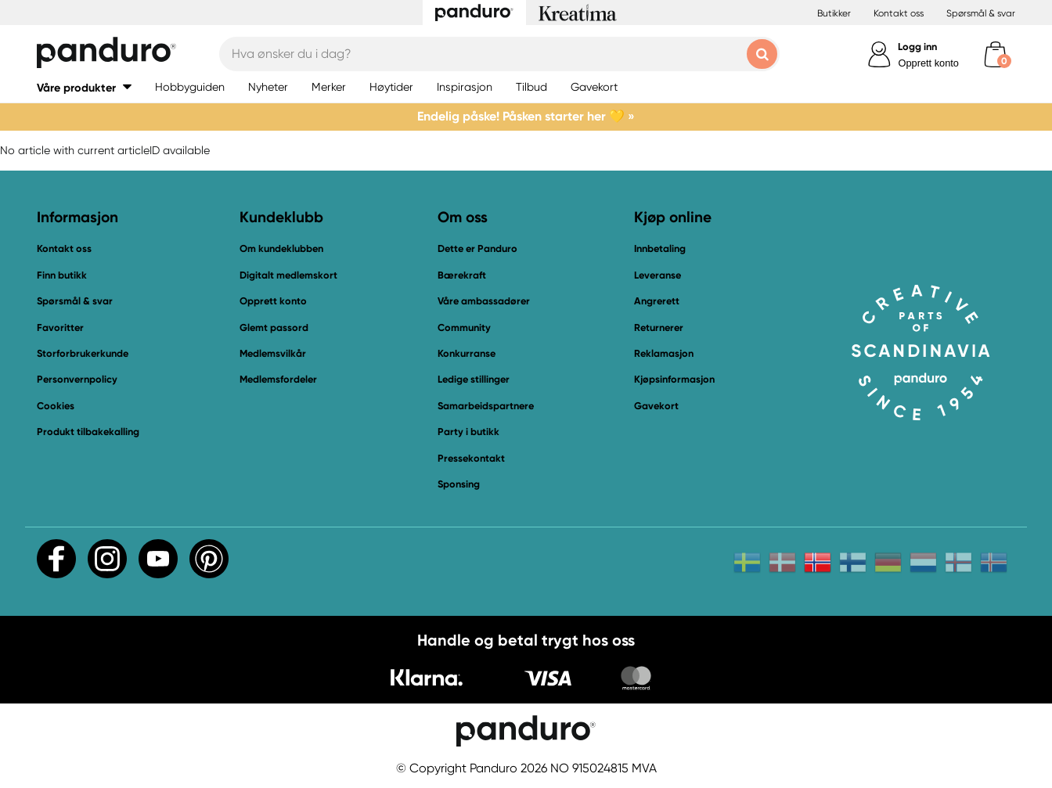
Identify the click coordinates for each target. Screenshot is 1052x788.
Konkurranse (466, 353)
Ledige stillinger (474, 379)
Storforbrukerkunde (82, 353)
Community (464, 327)
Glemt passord (274, 327)
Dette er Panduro (477, 248)
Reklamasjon (664, 353)
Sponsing (459, 484)
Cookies (55, 406)
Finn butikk (62, 275)
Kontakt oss (899, 13)
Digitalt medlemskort (288, 275)
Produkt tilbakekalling (88, 431)
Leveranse (657, 275)
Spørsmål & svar (980, 13)
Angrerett (656, 301)
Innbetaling (660, 248)
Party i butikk (468, 431)
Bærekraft (462, 275)
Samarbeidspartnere (486, 406)
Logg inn (917, 46)
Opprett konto (928, 63)
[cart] (995, 54)
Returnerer (658, 327)
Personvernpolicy (77, 379)
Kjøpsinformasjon (674, 379)
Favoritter (60, 327)
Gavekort (656, 406)
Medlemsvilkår (273, 353)
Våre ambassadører (484, 301)
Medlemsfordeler (278, 379)
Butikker (834, 13)
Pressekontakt (471, 458)
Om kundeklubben (281, 248)
